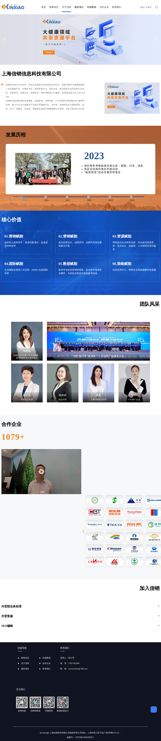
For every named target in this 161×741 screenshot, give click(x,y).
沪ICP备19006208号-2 (84, 737)
